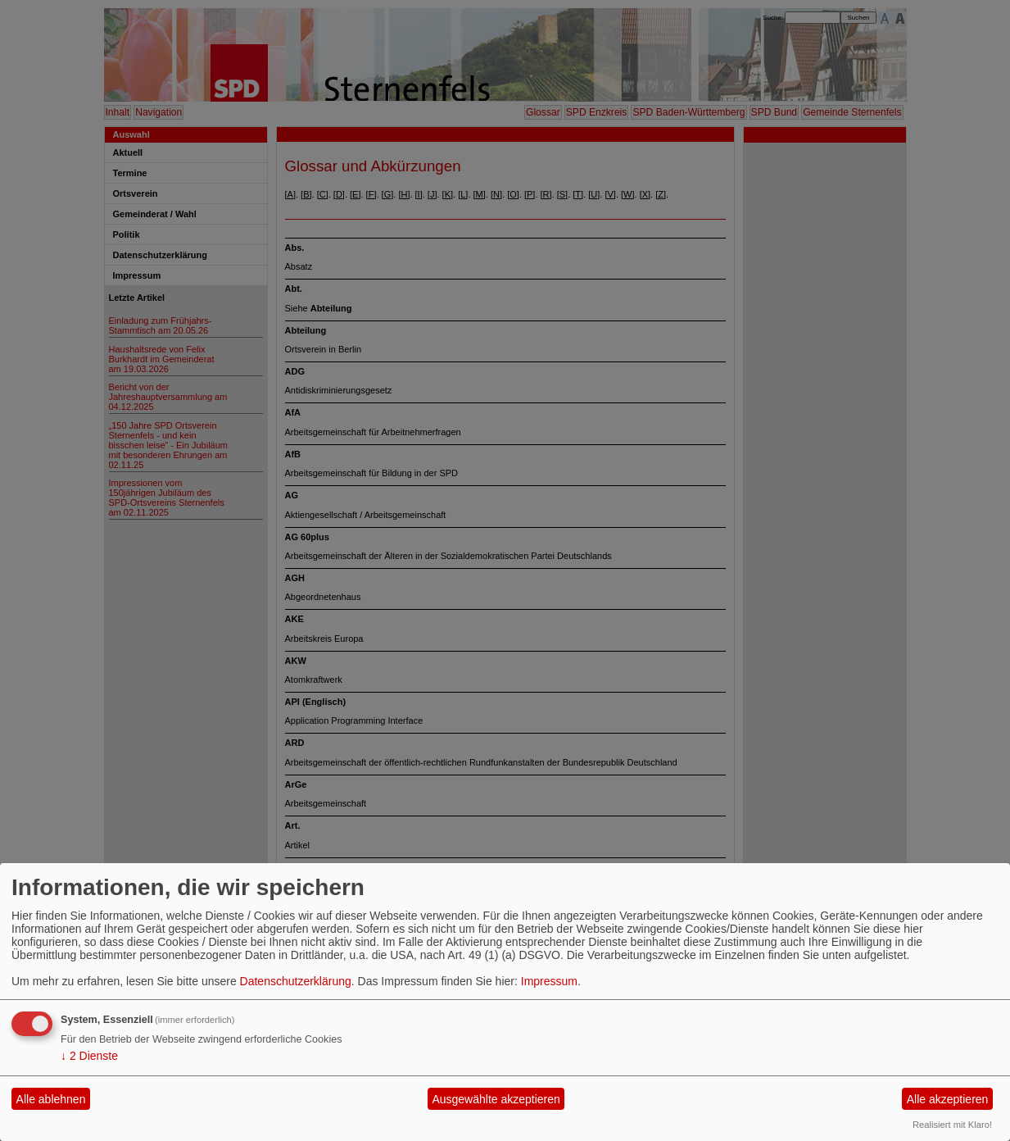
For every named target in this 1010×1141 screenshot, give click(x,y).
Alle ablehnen (51, 1099)
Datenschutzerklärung (295, 981)
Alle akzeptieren (948, 1099)
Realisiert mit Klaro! (952, 1125)
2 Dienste (89, 1055)
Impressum (549, 981)
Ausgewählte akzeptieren (495, 1099)
